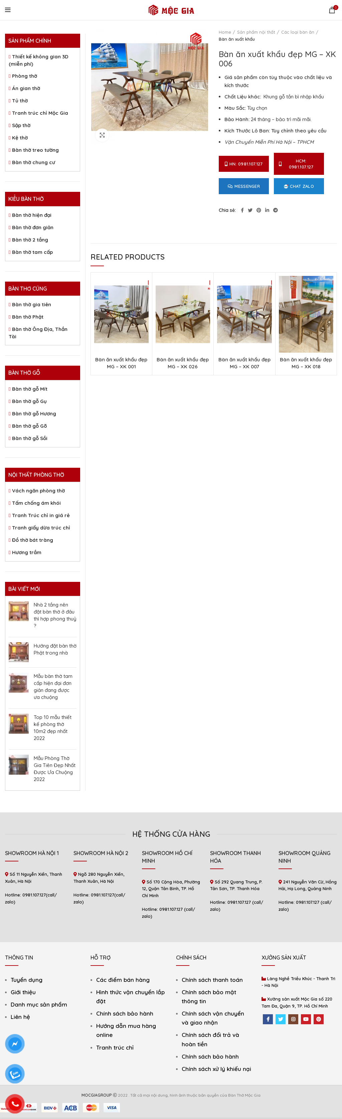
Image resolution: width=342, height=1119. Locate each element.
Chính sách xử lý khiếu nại (216, 1068)
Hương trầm (26, 552)
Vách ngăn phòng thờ (38, 490)
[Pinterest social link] (258, 210)
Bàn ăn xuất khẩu (237, 39)
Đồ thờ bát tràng (32, 540)
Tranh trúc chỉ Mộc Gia (40, 113)
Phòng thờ (24, 76)
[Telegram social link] (275, 210)
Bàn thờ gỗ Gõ (29, 426)
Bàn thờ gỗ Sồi (29, 438)
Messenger (244, 186)
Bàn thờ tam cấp (32, 252)
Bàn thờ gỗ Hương (34, 413)
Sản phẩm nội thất (256, 32)
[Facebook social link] (242, 210)
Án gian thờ (26, 88)
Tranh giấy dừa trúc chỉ (41, 527)
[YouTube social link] (306, 1019)
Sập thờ (21, 125)
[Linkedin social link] (267, 210)
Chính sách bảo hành (124, 1013)
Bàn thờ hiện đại (31, 215)
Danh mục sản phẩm (39, 1004)
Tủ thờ (20, 100)
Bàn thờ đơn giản (32, 227)
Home (225, 32)
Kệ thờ (20, 137)
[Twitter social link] (250, 210)
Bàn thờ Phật (27, 317)
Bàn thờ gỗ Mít (29, 389)
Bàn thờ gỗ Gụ (29, 401)
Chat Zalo (299, 186)
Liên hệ (20, 1016)
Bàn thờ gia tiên (31, 304)
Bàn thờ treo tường (35, 150)
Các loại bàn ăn (297, 32)
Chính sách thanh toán (212, 979)
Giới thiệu (23, 992)
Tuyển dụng (26, 979)
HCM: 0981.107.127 (296, 163)
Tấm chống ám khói (36, 503)
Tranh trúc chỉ (115, 1047)
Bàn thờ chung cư (33, 162)
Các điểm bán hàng (123, 979)
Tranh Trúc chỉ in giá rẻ (41, 515)
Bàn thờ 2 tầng (30, 240)
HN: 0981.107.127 (244, 164)
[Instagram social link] (293, 1019)
